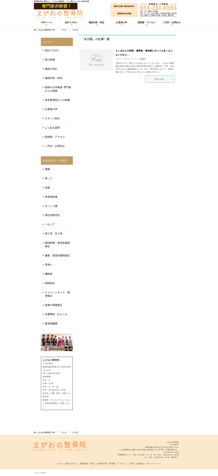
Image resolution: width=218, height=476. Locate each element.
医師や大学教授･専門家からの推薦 (58, 89)
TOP (46, 30)
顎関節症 (50, 283)
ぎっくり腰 (51, 206)
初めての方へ (71, 22)
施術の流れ (51, 68)
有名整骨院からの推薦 (57, 100)
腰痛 (47, 169)
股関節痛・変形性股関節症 (57, 244)
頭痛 (47, 187)
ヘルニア (50, 224)
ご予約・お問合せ (171, 22)
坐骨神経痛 (51, 196)
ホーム (60, 463)
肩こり (48, 178)
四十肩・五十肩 (53, 233)
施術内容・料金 (96, 22)
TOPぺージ (46, 22)
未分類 (142, 59)
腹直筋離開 (51, 323)
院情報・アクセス (146, 22)
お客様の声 (121, 22)
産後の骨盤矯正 (53, 305)
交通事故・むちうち (56, 314)
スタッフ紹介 (52, 118)
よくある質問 (52, 127)
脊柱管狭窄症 (52, 215)
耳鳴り (48, 264)
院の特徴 (50, 59)
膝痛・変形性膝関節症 (57, 255)
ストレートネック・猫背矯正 (57, 294)
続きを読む (164, 79)
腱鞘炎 (48, 273)
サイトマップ (153, 463)
